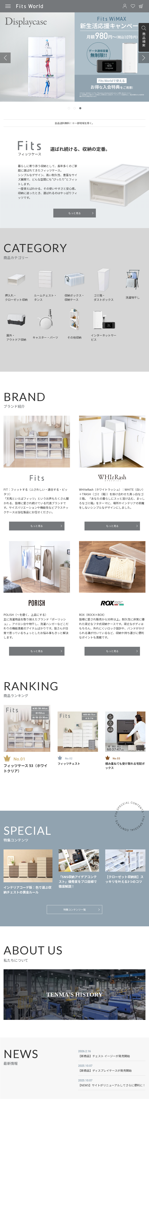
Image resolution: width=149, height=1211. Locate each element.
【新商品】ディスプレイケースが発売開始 (105, 1070)
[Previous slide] (5, 58)
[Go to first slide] (143, 58)
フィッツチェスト (69, 763)
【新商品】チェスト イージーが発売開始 (104, 1056)
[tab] (69, 108)
